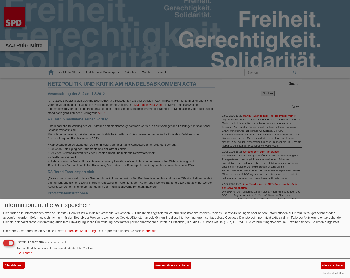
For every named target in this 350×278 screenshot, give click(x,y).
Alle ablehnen (13, 265)
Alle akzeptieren (333, 265)
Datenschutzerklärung (80, 231)
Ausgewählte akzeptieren (172, 265)
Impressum (149, 231)
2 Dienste (24, 253)
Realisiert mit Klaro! (334, 273)
